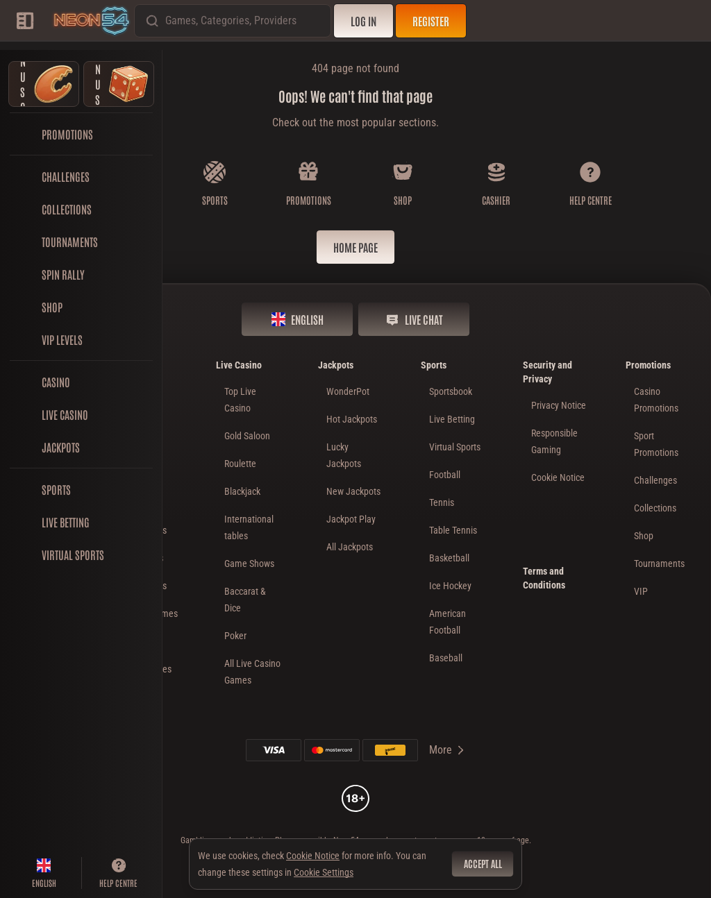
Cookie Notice (558, 477)
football (444, 474)
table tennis (453, 530)
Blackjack (242, 491)
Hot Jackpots (351, 419)
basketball (449, 558)
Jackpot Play (351, 519)
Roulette (240, 463)
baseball (445, 657)
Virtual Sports (454, 446)
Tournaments (659, 563)
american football (447, 622)
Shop (643, 535)
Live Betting (452, 419)
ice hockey (450, 585)
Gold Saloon (247, 435)
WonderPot (347, 391)
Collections (655, 508)
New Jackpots (353, 491)
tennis (441, 502)
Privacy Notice (558, 405)
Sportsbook (450, 391)
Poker (235, 635)
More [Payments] (447, 749)
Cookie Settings (323, 872)
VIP (641, 591)
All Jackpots (349, 546)
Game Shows (249, 563)
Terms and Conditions (544, 578)
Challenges (655, 480)
